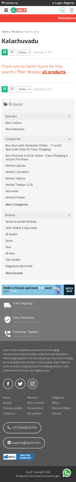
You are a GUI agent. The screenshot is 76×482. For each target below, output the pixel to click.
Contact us (9, 413)
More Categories (17, 205)
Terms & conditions (14, 408)
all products (54, 72)
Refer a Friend (35, 403)
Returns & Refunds (62, 408)
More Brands (14, 273)
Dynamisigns (53, 476)
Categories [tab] (38, 139)
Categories (58, 397)
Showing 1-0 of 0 (42, 52)
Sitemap (56, 413)
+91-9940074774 (22, 428)
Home (6, 397)
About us (32, 397)
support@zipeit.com (24, 443)
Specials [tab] (38, 116)
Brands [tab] (38, 215)
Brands (7, 403)
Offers (55, 403)
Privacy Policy (35, 408)
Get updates (34, 413)
